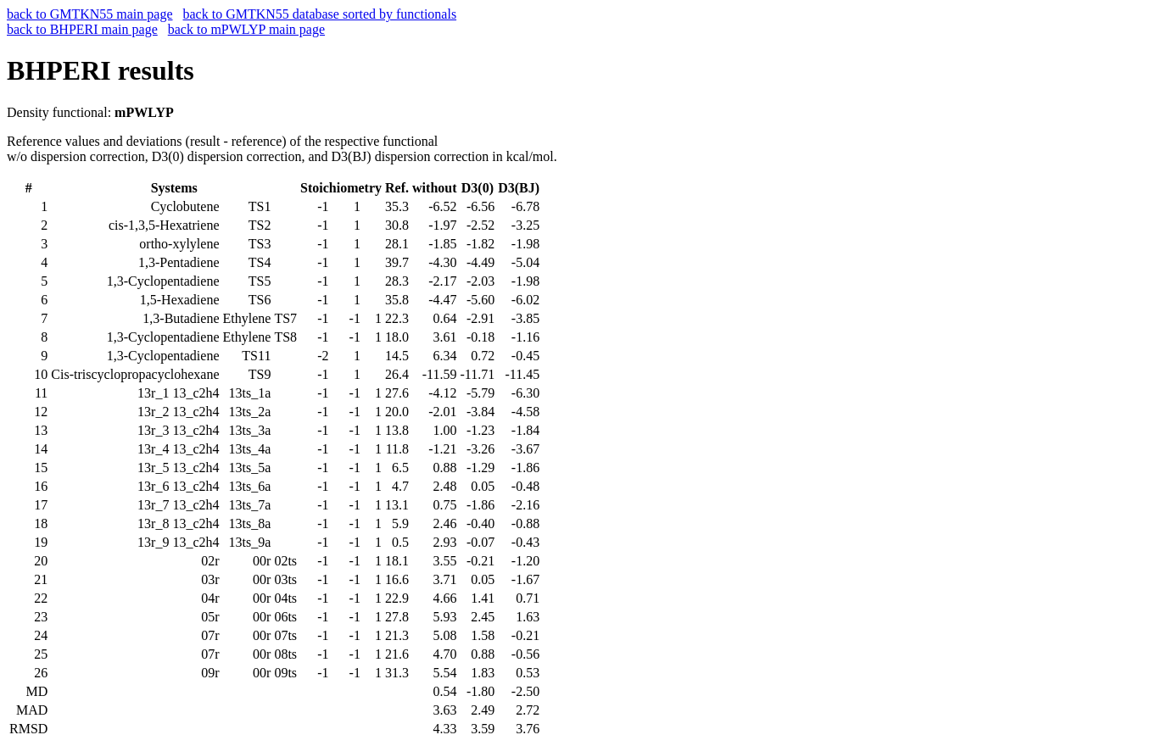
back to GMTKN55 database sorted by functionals (320, 14)
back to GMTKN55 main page (90, 14)
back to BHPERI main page (82, 29)
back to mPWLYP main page (246, 29)
